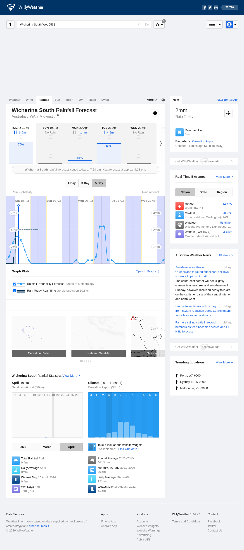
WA (33, 116)
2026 (23, 447)
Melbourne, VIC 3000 (194, 388)
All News (224, 255)
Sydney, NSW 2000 (193, 382)
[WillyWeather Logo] (27, 7)
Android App (109, 526)
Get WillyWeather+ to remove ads (197, 161)
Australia (19, 116)
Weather (15, 99)
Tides (92, 99)
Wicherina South (58, 116)
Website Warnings (148, 530)
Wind (29, 99)
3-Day (85, 183)
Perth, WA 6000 (190, 375)
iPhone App (108, 521)
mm (212, 24)
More (150, 99)
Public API (143, 539)
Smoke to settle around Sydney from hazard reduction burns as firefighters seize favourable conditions (203, 310)
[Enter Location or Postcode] (84, 24)
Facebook (214, 521)
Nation (185, 192)
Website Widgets (148, 526)
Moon (69, 99)
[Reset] (139, 24)
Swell (105, 99)
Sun (57, 99)
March (47, 447)
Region (222, 192)
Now (176, 99)
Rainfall (43, 99)
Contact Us (215, 530)
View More (223, 176)
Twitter (212, 526)
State (203, 192)
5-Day (99, 183)
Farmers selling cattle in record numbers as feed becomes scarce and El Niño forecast (203, 326)
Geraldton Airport (203, 141)
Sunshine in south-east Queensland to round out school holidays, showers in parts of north (203, 283)
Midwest (46, 116)
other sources (38, 526)
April (71, 447)
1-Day (72, 183)
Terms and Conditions (186, 521)
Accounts (143, 521)
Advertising (144, 535)
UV (81, 99)
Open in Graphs (146, 271)
